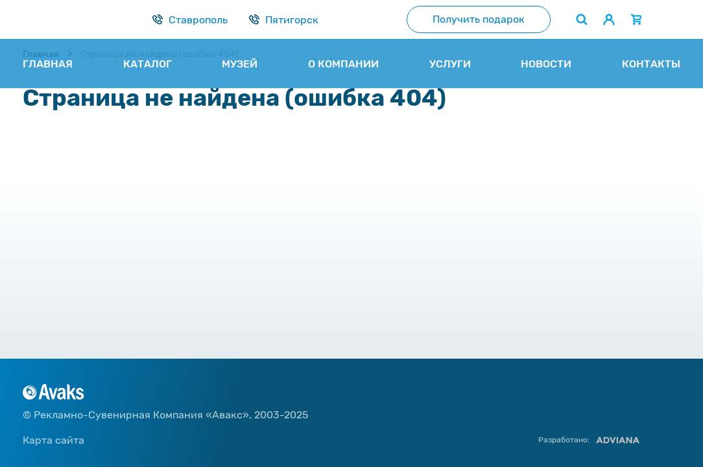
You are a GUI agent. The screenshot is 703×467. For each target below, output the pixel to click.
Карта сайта (53, 440)
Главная (41, 54)
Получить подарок (479, 19)
